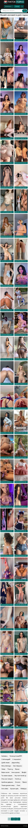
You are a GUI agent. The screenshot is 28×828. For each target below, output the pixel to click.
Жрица (17, 769)
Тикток (14, 1)
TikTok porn (4, 826)
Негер (3, 769)
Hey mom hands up (20, 775)
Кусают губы (14, 788)
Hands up (18, 779)
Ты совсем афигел (6, 775)
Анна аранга (15, 772)
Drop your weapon (7, 779)
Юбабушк (23, 788)
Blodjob (24, 772)
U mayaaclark (16, 759)
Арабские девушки (7, 782)
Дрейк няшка (5, 762)
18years (24, 782)
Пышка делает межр (8, 785)
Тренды (17, 6)
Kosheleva (4, 756)
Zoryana (17, 782)
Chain (18, 785)
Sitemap (25, 825)
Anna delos (4, 788)
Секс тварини (17, 766)
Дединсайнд (15, 762)
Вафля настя (5, 772)
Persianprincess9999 (16, 756)
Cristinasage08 (5, 759)
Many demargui (6, 766)
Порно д (10, 769)
